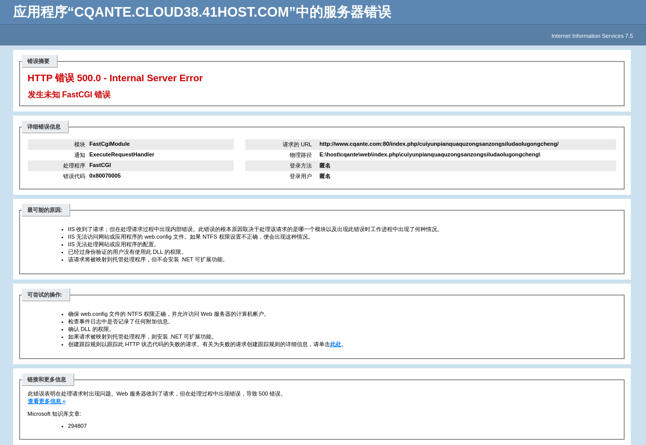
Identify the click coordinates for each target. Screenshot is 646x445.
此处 (335, 344)
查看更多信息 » (47, 401)
